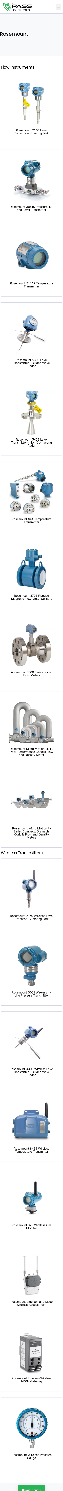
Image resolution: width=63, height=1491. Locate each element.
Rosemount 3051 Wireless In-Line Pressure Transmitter (32, 994)
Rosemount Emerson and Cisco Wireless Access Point (31, 1303)
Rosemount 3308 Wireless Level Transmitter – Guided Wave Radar (31, 1072)
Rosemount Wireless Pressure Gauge (31, 1456)
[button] (58, 7)
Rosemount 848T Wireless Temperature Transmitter (31, 1150)
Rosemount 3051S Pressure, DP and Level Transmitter (31, 208)
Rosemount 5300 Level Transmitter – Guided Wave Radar (31, 363)
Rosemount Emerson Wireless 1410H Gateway (31, 1379)
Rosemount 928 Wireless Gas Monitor (31, 1226)
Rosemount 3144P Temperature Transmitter (31, 285)
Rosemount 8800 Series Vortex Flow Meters (31, 673)
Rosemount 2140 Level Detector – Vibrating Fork (31, 131)
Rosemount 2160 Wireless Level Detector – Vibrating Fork (31, 917)
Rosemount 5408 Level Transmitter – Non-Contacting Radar (31, 442)
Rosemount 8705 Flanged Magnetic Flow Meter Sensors (31, 597)
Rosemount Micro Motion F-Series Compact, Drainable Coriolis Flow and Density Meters (31, 833)
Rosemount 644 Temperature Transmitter (31, 520)
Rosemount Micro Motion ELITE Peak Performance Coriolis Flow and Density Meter (31, 752)
